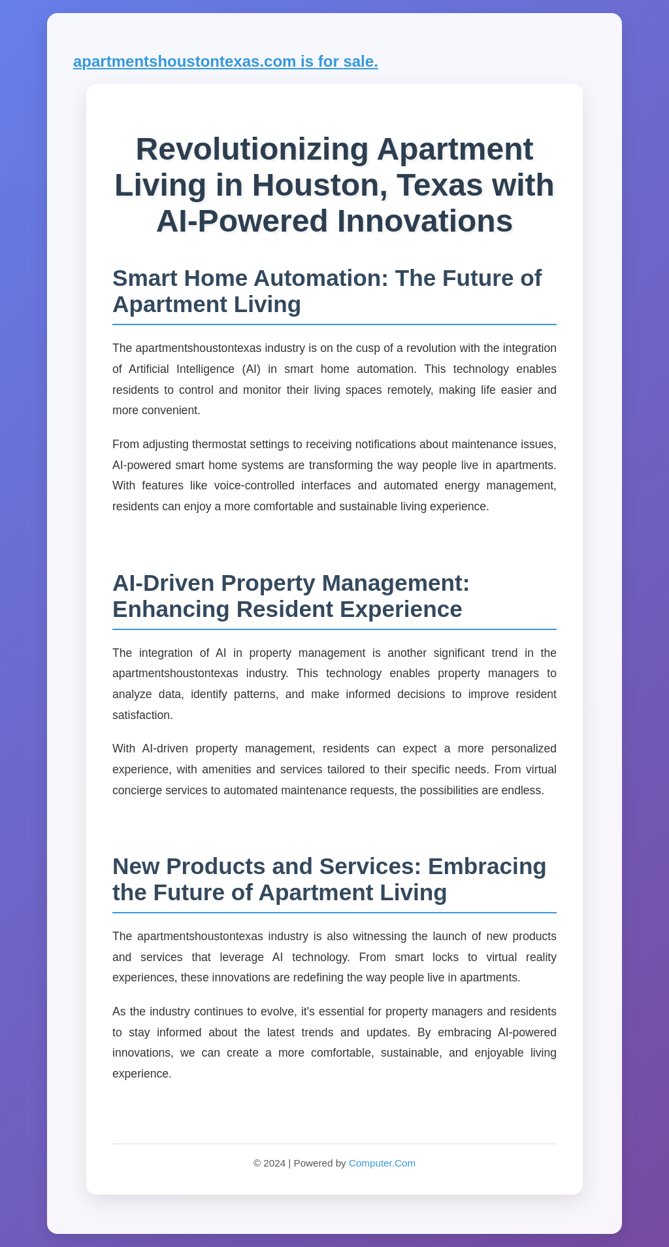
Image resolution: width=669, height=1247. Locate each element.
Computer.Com (382, 1162)
